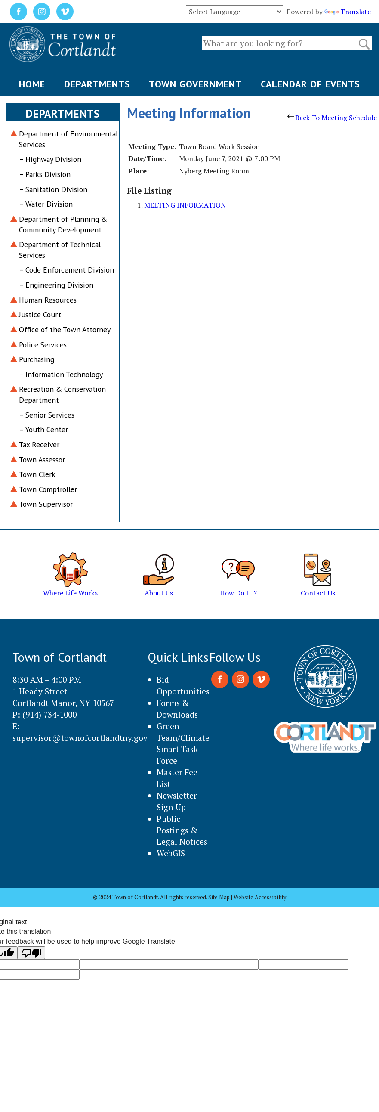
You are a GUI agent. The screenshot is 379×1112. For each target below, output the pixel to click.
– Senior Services (46, 415)
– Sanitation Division (53, 189)
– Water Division (46, 204)
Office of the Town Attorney (65, 330)
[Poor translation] (31, 952)
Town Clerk (37, 474)
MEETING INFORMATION (185, 205)
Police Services (43, 345)
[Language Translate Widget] (234, 11)
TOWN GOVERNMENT (195, 84)
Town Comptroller (48, 489)
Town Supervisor (46, 504)
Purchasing (36, 359)
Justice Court (40, 314)
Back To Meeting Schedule (332, 117)
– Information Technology (61, 374)
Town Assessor (42, 460)
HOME (32, 84)
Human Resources (48, 300)
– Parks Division (45, 174)
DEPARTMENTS (97, 84)
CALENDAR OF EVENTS (310, 84)
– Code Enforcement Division (66, 270)
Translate (347, 11)
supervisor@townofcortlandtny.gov (80, 737)
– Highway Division (50, 159)
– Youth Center (43, 429)
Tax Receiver (39, 444)
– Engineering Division (56, 285)
